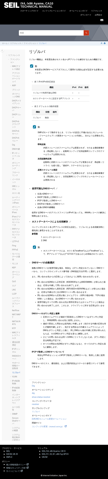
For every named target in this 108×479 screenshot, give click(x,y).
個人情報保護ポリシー (16, 464)
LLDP (14, 129)
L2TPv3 (15, 77)
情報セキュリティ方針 (16, 467)
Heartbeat (16, 332)
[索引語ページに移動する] (101, 21)
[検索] (86, 33)
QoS (14, 117)
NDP (14, 103)
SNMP (15, 249)
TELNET (15, 295)
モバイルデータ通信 (16, 92)
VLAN (14, 212)
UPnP (14, 306)
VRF (14, 320)
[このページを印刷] (105, 43)
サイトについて (13, 471)
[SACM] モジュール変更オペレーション (49, 419)
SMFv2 (9, 457)
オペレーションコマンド (15, 389)
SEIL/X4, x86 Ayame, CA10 (54, 451)
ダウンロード (85, 15)
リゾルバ (42, 43)
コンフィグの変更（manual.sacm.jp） (48, 426)
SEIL (8, 451)
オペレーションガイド (78, 11)
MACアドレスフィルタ (16, 171)
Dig (33, 386)
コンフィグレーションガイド (54, 11)
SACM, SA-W (12, 454)
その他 (13, 435)
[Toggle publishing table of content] (2, 50)
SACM (44, 457)
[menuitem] (29, 11)
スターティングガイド (29, 11)
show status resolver (41, 397)
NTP (14, 164)
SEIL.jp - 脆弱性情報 (15, 418)
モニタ (15, 99)
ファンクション (30, 43)
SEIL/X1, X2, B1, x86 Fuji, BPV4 (55, 454)
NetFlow (15, 146)
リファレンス (96, 11)
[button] (11, 52)
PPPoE (15, 85)
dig (33, 393)
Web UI (15, 328)
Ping (14, 81)
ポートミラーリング (16, 110)
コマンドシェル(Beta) (16, 346)
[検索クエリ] (54, 33)
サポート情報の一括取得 (16, 201)
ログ (14, 121)
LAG (14, 125)
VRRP (14, 324)
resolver (35, 404)
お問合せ (98, 15)
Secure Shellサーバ (16, 256)
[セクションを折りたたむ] (102, 43)
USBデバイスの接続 (16, 313)
